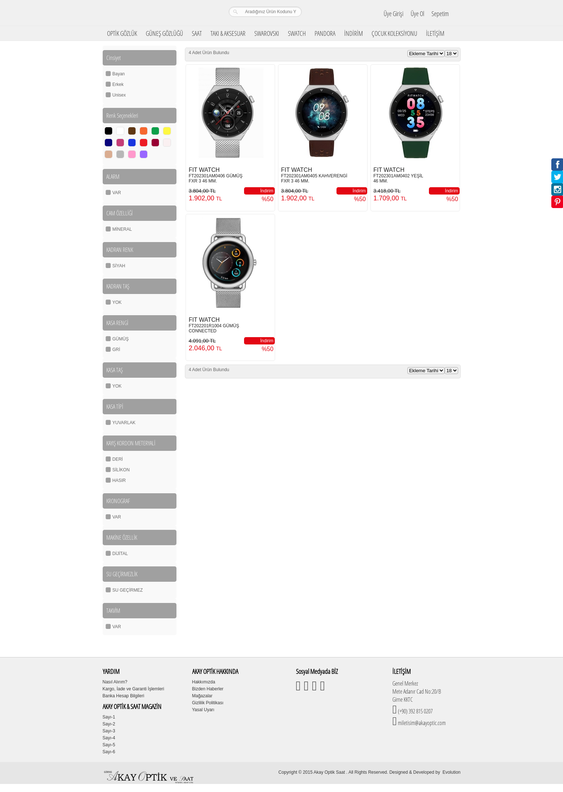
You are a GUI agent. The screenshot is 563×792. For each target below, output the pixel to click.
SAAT (197, 33)
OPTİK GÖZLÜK (122, 33)
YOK (117, 302)
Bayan (119, 73)
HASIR (119, 480)
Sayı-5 (109, 744)
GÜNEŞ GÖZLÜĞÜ (164, 33)
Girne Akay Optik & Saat (149, 12)
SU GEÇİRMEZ (128, 590)
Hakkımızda (203, 681)
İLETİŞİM (435, 33)
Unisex (119, 95)
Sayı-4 (109, 737)
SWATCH (297, 33)
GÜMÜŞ (121, 339)
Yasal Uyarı (203, 709)
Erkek (118, 84)
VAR (117, 192)
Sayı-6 (109, 751)
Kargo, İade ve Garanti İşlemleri (133, 688)
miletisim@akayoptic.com (421, 723)
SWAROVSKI (266, 33)
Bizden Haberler (208, 688)
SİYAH (119, 265)
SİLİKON (121, 469)
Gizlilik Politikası (208, 702)
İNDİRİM (353, 33)
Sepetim (440, 13)
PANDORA (325, 33)
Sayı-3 (109, 730)
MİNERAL (122, 229)
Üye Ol (417, 13)
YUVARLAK (124, 422)
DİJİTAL (120, 553)
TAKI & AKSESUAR (228, 33)
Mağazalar (202, 695)
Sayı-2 (109, 724)
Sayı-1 (109, 717)
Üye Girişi (393, 13)
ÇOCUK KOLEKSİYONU (394, 33)
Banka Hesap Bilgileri (123, 695)
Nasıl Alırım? (115, 681)
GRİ (116, 349)
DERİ (118, 459)
